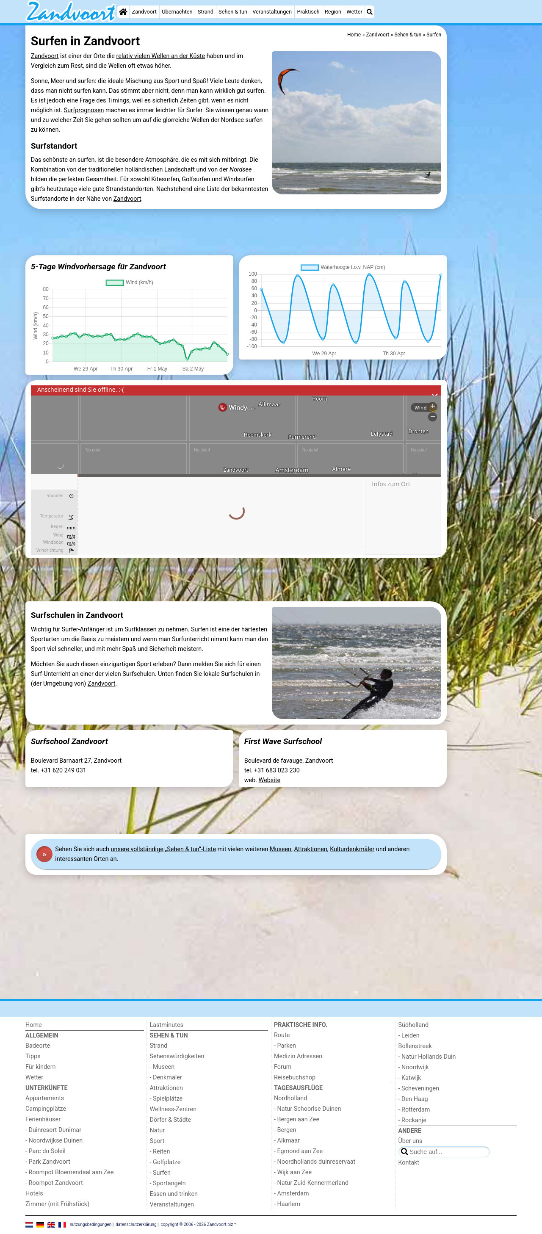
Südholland (413, 1025)
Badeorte (37, 1045)
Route (282, 1035)
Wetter (354, 11)
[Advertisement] (483, 220)
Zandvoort (144, 11)
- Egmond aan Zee (298, 1151)
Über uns (410, 1141)
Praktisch (308, 11)
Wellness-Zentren (173, 1109)
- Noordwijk (413, 1067)
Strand (205, 11)
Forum (282, 1067)
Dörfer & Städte (170, 1119)
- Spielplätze (166, 1098)
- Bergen (285, 1130)
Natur (157, 1130)
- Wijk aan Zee (293, 1172)
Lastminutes (166, 1025)
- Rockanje (412, 1120)
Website (270, 780)
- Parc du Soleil (45, 1151)
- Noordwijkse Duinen (54, 1140)
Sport (157, 1141)
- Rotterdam (414, 1109)
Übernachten (177, 11)
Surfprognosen (84, 110)
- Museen (162, 1067)
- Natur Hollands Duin (427, 1056)
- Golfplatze (165, 1162)
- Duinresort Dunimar (53, 1130)
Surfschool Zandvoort (69, 741)
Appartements (44, 1098)
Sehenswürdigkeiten (177, 1056)
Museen (280, 849)
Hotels (34, 1193)
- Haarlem (287, 1204)
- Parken (285, 1045)
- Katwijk (409, 1078)
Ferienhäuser (43, 1119)
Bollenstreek (415, 1046)
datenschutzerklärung (136, 1224)
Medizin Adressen (298, 1056)
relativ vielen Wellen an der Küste (160, 56)
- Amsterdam (291, 1193)
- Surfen (160, 1172)
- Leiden (409, 1035)
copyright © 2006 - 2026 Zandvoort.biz (197, 1224)
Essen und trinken (174, 1194)
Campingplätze (45, 1108)
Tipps (33, 1056)
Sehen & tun (232, 11)
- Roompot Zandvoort (54, 1183)
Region (333, 11)
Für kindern (40, 1067)
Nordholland (290, 1098)
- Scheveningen (419, 1088)
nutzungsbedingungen (91, 1224)
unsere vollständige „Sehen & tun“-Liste (163, 849)
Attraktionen (310, 849)
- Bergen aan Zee (296, 1119)
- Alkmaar (287, 1140)
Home (33, 1025)
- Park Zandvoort (47, 1161)
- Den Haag (413, 1099)
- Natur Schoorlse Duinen (307, 1108)
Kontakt (409, 1162)
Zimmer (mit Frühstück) (57, 1204)
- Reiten (160, 1151)
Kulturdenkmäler (352, 849)
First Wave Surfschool (283, 741)
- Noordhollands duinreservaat (314, 1161)
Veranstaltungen (272, 11)
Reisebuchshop (294, 1077)
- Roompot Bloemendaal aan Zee (69, 1172)
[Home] (123, 12)
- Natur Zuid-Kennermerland (311, 1183)
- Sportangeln (168, 1183)
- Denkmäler (166, 1077)
